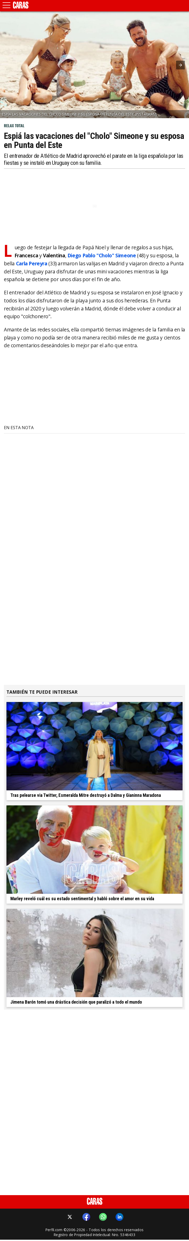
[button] (6, 5)
